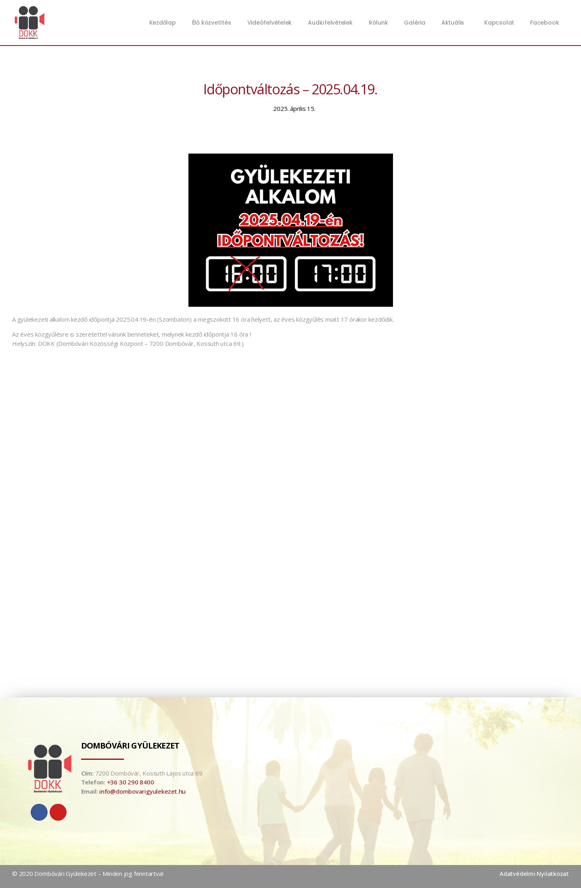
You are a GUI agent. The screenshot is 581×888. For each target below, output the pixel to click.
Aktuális (454, 23)
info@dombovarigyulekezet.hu (142, 791)
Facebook (544, 23)
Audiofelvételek (330, 23)
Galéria (414, 23)
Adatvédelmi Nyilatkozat (534, 873)
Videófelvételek (269, 23)
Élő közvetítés (211, 23)
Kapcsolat (499, 23)
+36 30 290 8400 (130, 782)
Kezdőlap (162, 23)
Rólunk (378, 23)
